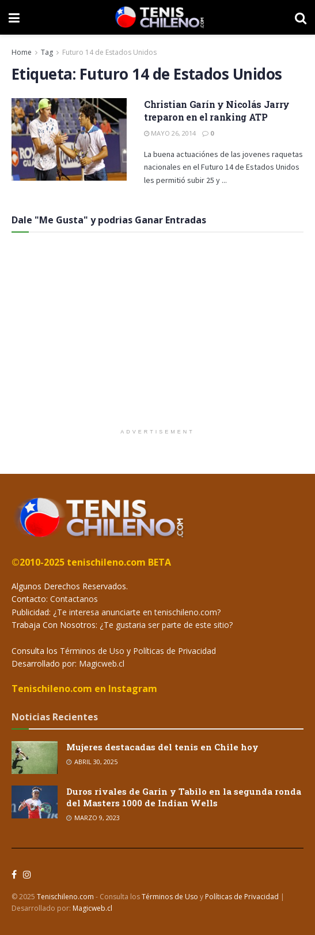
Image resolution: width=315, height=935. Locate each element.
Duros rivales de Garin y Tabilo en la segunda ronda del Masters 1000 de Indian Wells (183, 797)
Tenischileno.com (65, 897)
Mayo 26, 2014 (170, 133)
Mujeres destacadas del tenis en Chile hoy (162, 747)
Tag (47, 52)
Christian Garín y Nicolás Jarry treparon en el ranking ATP (217, 110)
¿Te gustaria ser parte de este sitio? (165, 624)
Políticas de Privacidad (174, 650)
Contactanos (73, 598)
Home (22, 52)
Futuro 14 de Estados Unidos (109, 52)
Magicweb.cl (101, 663)
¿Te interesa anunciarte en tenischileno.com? (136, 612)
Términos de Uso (92, 650)
